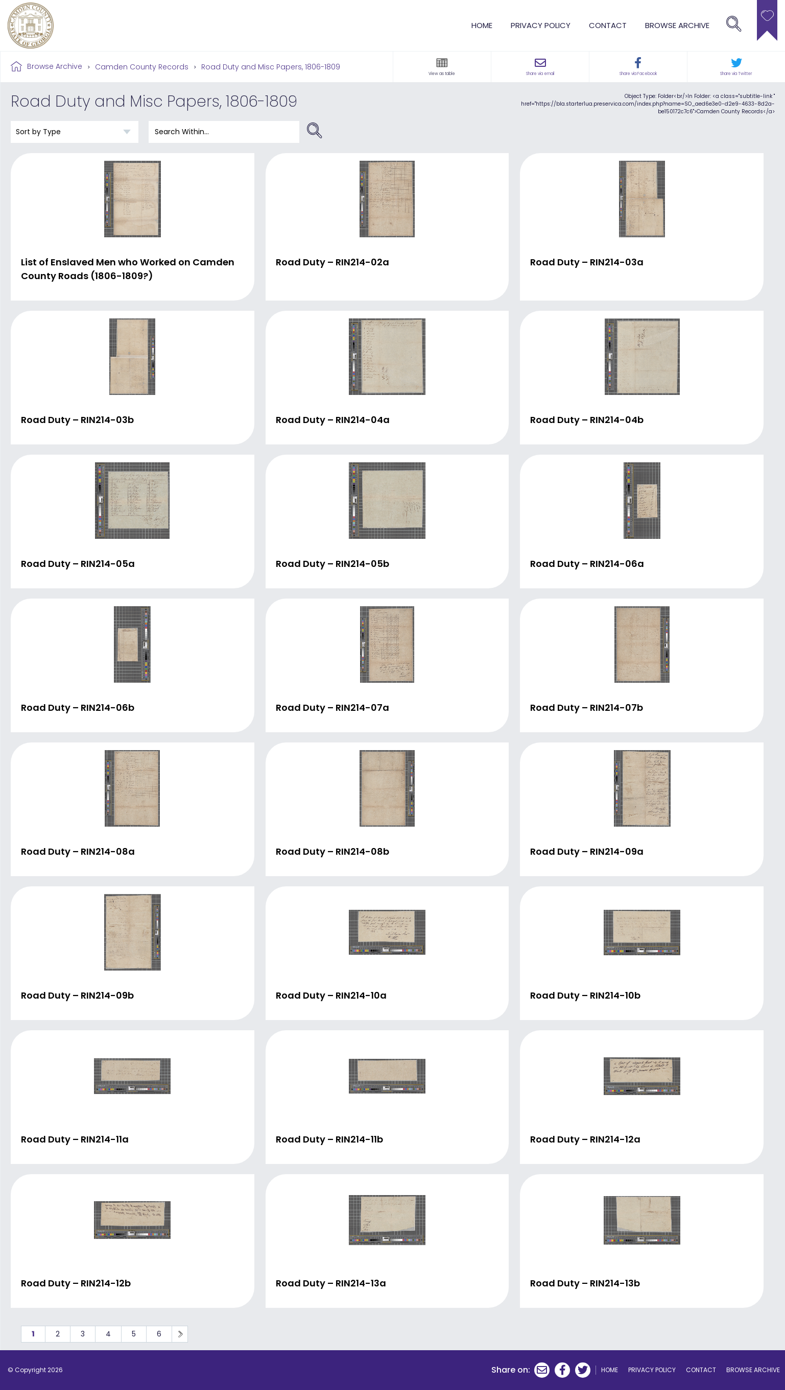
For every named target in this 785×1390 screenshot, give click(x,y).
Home (481, 25)
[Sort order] (74, 132)
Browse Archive (54, 66)
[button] (441, 62)
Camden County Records (141, 67)
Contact (608, 25)
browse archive (677, 25)
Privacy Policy (540, 25)
